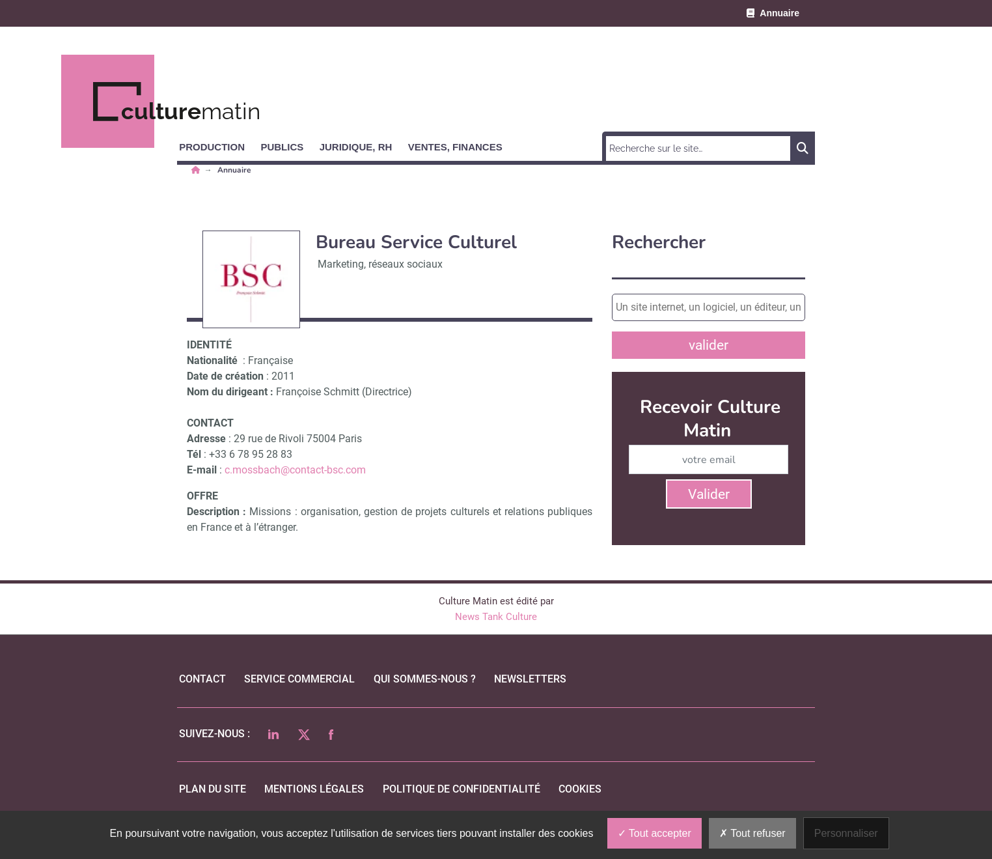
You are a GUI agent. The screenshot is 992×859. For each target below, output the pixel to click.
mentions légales (314, 789)
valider (708, 345)
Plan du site (212, 789)
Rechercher (659, 243)
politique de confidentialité (461, 789)
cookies (579, 789)
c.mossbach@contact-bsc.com (295, 470)
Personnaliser (846, 833)
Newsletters (530, 679)
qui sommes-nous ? (425, 679)
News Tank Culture (496, 617)
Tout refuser (752, 833)
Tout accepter (654, 833)
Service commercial (299, 679)
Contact (202, 679)
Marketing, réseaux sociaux (380, 264)
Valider (709, 494)
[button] (217, 144)
